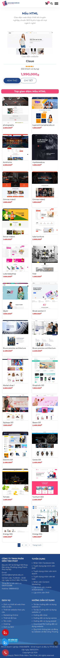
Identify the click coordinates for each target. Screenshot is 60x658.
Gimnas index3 (9, 199)
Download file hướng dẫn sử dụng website (44, 625)
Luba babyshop (9, 274)
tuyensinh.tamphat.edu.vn (44, 125)
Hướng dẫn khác (40, 615)
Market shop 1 (9, 385)
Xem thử (12, 80)
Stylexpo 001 (8, 422)
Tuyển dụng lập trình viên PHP (43, 567)
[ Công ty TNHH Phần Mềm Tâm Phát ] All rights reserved (30, 655)
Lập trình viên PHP (40, 593)
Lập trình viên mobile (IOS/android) (41, 588)
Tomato (6, 497)
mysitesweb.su (39, 162)
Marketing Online (10, 615)
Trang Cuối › (37, 545)
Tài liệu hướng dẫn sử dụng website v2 (44, 611)
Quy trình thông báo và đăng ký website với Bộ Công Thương (45, 630)
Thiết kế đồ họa (9, 618)
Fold (34, 274)
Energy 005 (8, 534)
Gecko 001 (37, 460)
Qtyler (5, 311)
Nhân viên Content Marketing (40, 583)
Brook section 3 (39, 311)
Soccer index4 (9, 237)
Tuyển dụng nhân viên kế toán (43, 578)
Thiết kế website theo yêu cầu (13, 611)
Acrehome (7, 162)
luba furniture (38, 237)
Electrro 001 (8, 460)
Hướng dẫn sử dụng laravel (44, 621)
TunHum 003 (38, 497)
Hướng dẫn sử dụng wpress (44, 618)
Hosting (6, 624)
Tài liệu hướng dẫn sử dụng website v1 (44, 605)
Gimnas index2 (39, 199)
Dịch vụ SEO (8, 627)
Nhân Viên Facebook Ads (43, 563)
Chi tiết (28, 80)
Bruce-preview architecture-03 (44, 349)
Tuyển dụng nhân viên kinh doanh (44, 572)
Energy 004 (37, 534)
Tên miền (6, 621)
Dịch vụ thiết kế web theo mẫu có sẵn (13, 605)
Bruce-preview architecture (14, 348)
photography (8, 125)
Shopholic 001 (38, 385)
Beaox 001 (37, 422)
